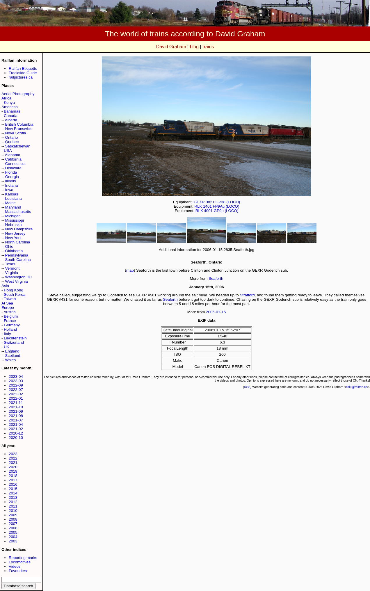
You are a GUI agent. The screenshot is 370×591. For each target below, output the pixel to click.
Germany (12, 325)
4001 (208, 211)
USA (8, 150)
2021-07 (16, 420)
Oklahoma (14, 251)
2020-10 (16, 437)
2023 (13, 454)
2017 (13, 480)
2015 (13, 489)
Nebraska (13, 224)
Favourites (18, 571)
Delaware (13, 168)
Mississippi (14, 220)
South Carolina (18, 259)
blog (194, 46)
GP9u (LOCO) (226, 211)
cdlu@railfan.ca (356, 387)
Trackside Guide (23, 73)
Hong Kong (13, 290)
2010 (13, 510)
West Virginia (16, 281)
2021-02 (16, 429)
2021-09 (16, 411)
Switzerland (14, 342)
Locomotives (20, 562)
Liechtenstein (15, 338)
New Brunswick (18, 129)
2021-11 (16, 402)
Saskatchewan (18, 146)
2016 (13, 484)
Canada (10, 115)
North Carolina (17, 242)
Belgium (11, 316)
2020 (13, 467)
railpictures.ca (21, 77)
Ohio (9, 246)
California (13, 159)
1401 (207, 206)
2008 (13, 519)
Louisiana (13, 198)
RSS (247, 387)
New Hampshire (19, 229)
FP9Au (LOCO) (226, 206)
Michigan (13, 216)
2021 (13, 462)
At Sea (7, 303)
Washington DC (18, 277)
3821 (210, 202)
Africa (6, 98)
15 (224, 312)
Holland (10, 329)
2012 (13, 502)
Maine (10, 203)
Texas (10, 264)
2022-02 (16, 394)
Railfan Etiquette (23, 68)
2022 (13, 458)
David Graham (171, 46)
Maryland (13, 207)
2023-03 (16, 381)
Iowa (9, 190)
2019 (13, 471)
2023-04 (16, 376)
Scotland (12, 355)
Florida (11, 172)
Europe (7, 307)
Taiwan (10, 299)
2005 (13, 532)
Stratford (247, 295)
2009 (13, 515)
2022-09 (16, 385)
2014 (13, 493)
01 (218, 312)
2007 (13, 523)
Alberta (11, 120)
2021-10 (16, 407)
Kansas (11, 194)
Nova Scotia (15, 133)
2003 (13, 541)
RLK (198, 206)
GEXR (199, 202)
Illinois (10, 181)
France (10, 320)
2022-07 (16, 389)
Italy (7, 334)
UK (6, 347)
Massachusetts (18, 211)
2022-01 (16, 398)
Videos (15, 566)
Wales (10, 360)
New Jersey (15, 233)
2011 (13, 506)
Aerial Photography (17, 94)
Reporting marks (23, 558)
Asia (5, 286)
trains (208, 46)
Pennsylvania (16, 255)
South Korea (14, 294)
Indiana (11, 185)
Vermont (12, 268)
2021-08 (16, 416)
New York (13, 238)
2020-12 (16, 433)
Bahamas (12, 111)
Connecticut (15, 163)
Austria (9, 312)
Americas (9, 107)
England (12, 351)
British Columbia (19, 124)
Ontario (11, 137)
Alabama (12, 155)
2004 (13, 537)
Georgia (12, 177)
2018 (13, 475)
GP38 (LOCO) (228, 202)
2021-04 (16, 424)
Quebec (12, 142)
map (130, 270)
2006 (13, 528)
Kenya (9, 102)
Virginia (11, 272)
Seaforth (216, 278)
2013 (13, 497)
